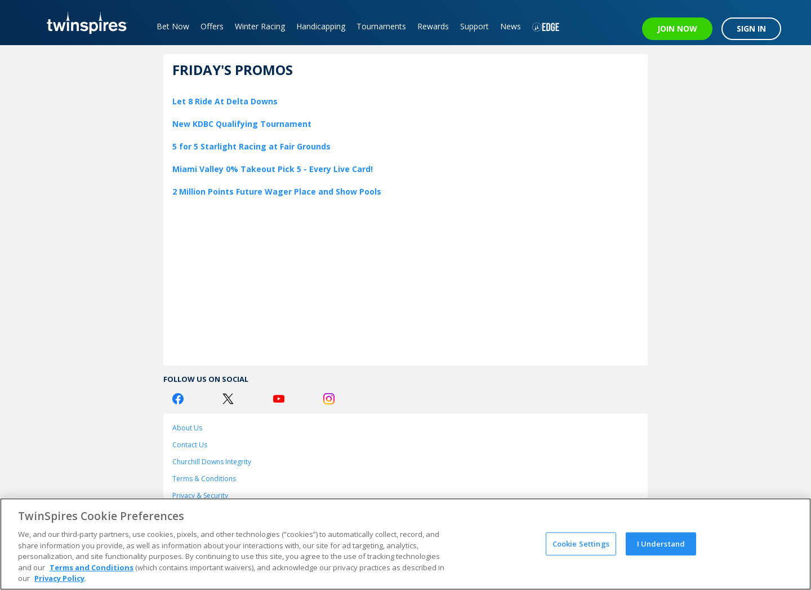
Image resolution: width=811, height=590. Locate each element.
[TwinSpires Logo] (83, 22)
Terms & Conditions (204, 478)
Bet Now (173, 26)
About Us (187, 428)
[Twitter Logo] (228, 398)
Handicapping (320, 26)
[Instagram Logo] (329, 398)
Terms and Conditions (91, 567)
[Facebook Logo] (178, 398)
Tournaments (381, 26)
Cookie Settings (580, 543)
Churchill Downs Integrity (211, 461)
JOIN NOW (677, 28)
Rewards (433, 26)
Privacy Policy (59, 578)
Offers (212, 26)
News (510, 26)
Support (474, 26)
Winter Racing (260, 26)
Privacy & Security (200, 495)
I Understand (661, 543)
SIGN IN (751, 28)
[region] (405, 544)
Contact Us (189, 445)
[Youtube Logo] (278, 398)
